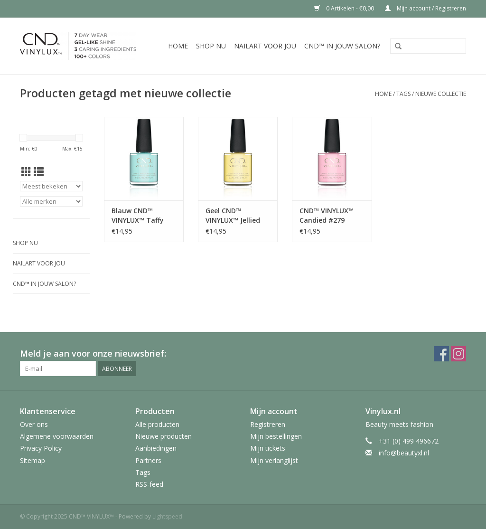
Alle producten (157, 424)
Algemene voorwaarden (56, 436)
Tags (403, 94)
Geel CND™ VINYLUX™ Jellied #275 (233, 215)
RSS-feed (149, 484)
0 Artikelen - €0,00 (344, 8)
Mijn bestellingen (276, 436)
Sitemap (32, 460)
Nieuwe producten (163, 436)
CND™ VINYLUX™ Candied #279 (326, 215)
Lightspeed (167, 516)
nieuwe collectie (440, 94)
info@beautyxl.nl (404, 452)
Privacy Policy (41, 448)
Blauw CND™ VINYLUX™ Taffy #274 (138, 215)
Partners (148, 460)
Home (178, 45)
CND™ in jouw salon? (342, 45)
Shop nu (211, 45)
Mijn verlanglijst (274, 460)
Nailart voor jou (265, 45)
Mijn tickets (267, 448)
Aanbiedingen (156, 448)
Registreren (267, 424)
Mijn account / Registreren (425, 8)
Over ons (34, 424)
